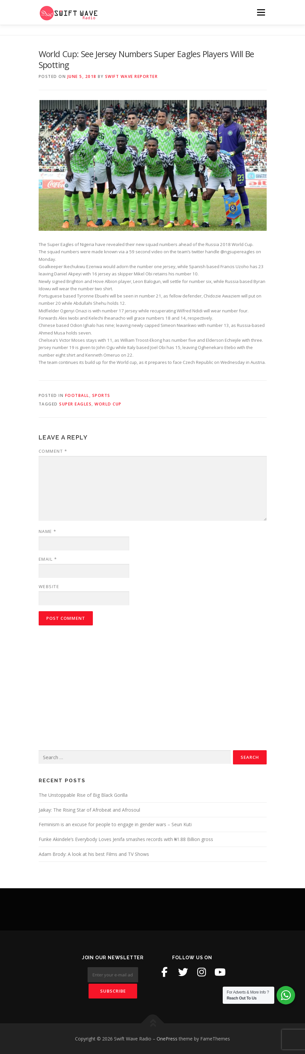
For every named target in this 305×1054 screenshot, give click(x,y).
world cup (108, 404)
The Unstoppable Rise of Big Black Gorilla (83, 795)
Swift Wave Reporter (131, 76)
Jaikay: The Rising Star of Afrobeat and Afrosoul (89, 810)
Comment (53, 451)
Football (77, 395)
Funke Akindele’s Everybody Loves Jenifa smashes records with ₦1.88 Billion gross (126, 839)
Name (48, 531)
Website (49, 586)
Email (48, 559)
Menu (261, 12)
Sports (101, 395)
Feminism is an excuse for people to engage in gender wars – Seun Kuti (115, 824)
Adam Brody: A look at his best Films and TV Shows (94, 854)
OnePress (167, 1039)
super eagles (75, 404)
